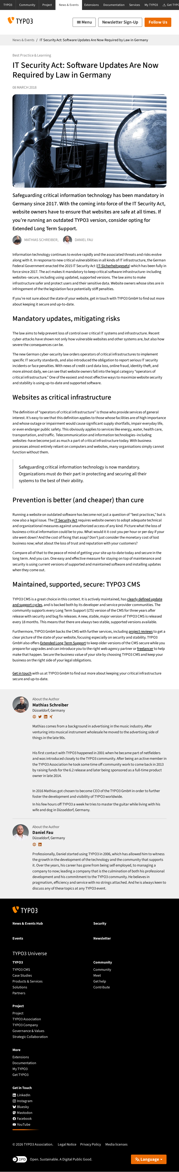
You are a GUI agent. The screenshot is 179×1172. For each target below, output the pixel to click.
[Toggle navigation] (84, 22)
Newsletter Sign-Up (120, 22)
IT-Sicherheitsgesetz (113, 266)
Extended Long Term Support (63, 643)
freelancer (145, 648)
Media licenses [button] (116, 1144)
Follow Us (158, 22)
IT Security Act (65, 520)
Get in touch (22, 673)
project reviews (141, 631)
